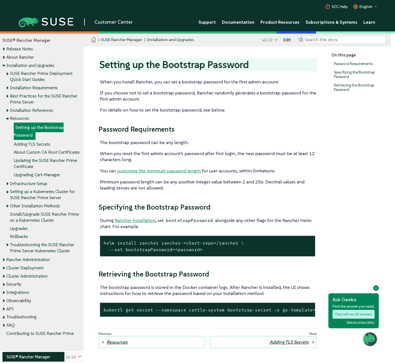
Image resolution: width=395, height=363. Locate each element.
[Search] (344, 40)
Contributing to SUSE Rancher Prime (40, 333)
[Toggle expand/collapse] (4, 49)
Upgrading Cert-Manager (37, 174)
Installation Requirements (34, 87)
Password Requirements (353, 63)
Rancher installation (135, 220)
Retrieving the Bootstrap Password (354, 87)
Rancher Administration (28, 259)
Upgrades (19, 228)
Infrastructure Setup (28, 183)
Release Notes (19, 49)
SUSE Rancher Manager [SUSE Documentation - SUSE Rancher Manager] (121, 39)
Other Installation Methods (35, 206)
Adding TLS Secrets (32, 144)
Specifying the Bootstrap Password (354, 74)
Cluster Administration (27, 276)
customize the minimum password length (159, 171)
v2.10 (267, 39)
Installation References (31, 110)
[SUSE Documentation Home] (94, 40)
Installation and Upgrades (30, 65)
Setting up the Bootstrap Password (39, 131)
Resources (19, 118)
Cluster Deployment (24, 267)
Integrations (17, 292)
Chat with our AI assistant (353, 314)
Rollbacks (19, 236)
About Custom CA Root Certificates (47, 152)
